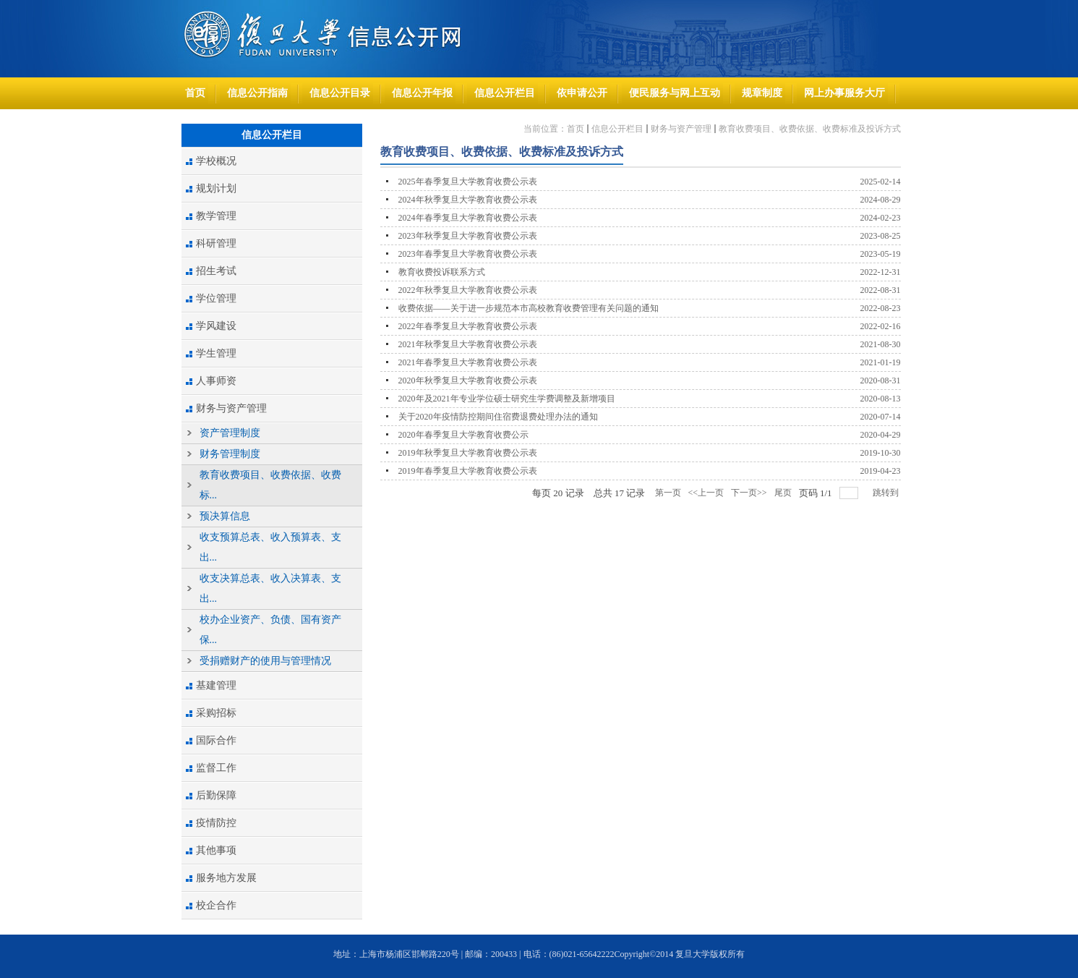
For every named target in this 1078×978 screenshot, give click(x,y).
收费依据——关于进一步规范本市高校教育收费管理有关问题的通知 (528, 308)
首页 (575, 129)
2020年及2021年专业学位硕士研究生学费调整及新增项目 (506, 399)
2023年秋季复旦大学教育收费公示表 (467, 236)
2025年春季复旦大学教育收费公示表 (467, 182)
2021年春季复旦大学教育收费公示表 (467, 362)
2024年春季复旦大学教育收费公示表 (467, 218)
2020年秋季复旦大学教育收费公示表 (467, 380)
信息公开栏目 (617, 129)
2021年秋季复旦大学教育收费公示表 (467, 344)
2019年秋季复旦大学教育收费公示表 (467, 453)
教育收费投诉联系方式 (441, 272)
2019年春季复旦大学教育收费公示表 (467, 471)
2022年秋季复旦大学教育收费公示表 (467, 290)
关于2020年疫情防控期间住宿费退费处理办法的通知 (498, 417)
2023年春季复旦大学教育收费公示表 (467, 254)
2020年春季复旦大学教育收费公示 (463, 435)
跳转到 (887, 493)
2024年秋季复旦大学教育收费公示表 (467, 200)
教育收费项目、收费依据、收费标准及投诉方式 (810, 129)
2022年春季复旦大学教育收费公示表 (467, 326)
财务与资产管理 (681, 129)
